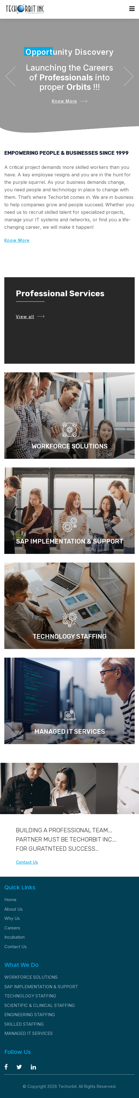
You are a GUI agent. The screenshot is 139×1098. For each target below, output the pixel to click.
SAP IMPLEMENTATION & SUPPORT (41, 986)
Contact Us (27, 862)
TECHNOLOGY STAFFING (30, 996)
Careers (12, 928)
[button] (10, 76)
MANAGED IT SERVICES (28, 1033)
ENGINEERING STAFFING (29, 1014)
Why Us (12, 918)
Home (10, 899)
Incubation (14, 937)
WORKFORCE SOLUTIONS (31, 977)
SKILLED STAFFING (24, 1024)
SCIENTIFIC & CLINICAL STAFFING (39, 1005)
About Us (13, 909)
